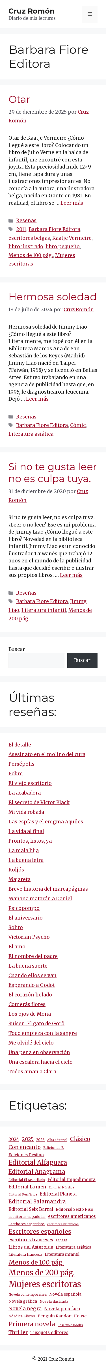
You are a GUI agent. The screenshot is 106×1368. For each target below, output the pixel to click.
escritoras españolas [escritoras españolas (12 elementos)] (27, 1216)
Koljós (16, 870)
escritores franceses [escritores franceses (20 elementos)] (30, 1239)
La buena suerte (27, 966)
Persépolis (21, 764)
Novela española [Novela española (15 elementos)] (65, 1294)
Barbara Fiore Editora (54, 229)
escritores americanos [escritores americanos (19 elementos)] (72, 1216)
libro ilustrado (25, 246)
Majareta (19, 879)
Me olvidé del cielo (31, 1043)
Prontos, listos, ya (30, 841)
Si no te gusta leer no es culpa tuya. (52, 473)
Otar (19, 99)
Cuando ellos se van (32, 975)
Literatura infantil (43, 610)
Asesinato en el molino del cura (46, 754)
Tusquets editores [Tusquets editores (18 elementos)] (49, 1332)
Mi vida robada (26, 812)
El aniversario (25, 918)
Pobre (15, 774)
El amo (16, 947)
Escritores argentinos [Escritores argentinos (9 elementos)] (26, 1224)
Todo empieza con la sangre (42, 1033)
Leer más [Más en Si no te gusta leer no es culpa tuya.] (71, 575)
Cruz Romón (31, 11)
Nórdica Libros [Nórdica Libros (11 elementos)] (21, 1316)
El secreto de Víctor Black (39, 802)
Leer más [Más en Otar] (71, 203)
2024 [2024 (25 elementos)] (13, 1139)
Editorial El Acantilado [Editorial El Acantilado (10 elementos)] (26, 1180)
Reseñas (26, 220)
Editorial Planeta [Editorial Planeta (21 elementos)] (58, 1194)
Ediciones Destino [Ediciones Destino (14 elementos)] (26, 1155)
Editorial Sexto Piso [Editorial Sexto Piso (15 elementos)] (74, 1209)
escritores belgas (29, 238)
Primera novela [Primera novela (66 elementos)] (31, 1324)
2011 (21, 229)
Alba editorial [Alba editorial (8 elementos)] (57, 1140)
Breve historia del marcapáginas (48, 889)
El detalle (19, 745)
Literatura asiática (30, 434)
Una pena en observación (39, 1052)
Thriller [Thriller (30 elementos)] (18, 1332)
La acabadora (24, 793)
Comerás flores (27, 1004)
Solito (15, 927)
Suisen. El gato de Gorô (36, 1023)
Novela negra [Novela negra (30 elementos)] (25, 1309)
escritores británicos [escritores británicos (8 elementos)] (63, 1224)
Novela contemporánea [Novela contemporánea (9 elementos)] (27, 1294)
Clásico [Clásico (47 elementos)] (80, 1139)
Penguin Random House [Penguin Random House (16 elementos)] (62, 1316)
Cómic (78, 425)
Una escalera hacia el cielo (40, 1062)
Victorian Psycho (29, 937)
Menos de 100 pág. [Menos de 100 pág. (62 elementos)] (36, 1262)
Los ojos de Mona (29, 1014)
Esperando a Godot (31, 985)
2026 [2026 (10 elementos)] (40, 1140)
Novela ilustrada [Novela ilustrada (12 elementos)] (54, 1301)
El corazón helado (30, 995)
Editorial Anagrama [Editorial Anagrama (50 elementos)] (36, 1171)
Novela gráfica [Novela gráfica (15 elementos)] (22, 1301)
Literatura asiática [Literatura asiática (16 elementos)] (73, 1247)
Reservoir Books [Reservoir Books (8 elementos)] (70, 1325)
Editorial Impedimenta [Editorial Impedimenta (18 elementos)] (71, 1179)
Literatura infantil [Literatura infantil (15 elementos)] (62, 1254)
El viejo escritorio (30, 783)
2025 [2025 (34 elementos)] (28, 1139)
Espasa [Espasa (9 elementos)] (61, 1240)
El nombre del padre (33, 956)
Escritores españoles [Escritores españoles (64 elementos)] (39, 1231)
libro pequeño (63, 246)
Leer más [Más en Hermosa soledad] (37, 399)
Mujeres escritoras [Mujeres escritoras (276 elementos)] (44, 1284)
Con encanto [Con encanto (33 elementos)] (24, 1147)
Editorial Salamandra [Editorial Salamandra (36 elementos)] (37, 1201)
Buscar (16, 649)
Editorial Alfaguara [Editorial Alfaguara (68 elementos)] (37, 1162)
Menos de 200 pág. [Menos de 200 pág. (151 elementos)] (41, 1272)
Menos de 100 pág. (30, 255)
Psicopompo (24, 908)
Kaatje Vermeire (72, 238)
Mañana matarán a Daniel (40, 899)
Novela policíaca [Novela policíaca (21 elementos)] (62, 1308)
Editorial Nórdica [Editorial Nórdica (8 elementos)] (61, 1187)
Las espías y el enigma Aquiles (45, 822)
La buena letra (26, 860)
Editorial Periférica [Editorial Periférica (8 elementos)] (22, 1194)
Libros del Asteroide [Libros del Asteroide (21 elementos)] (30, 1247)
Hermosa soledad (52, 297)
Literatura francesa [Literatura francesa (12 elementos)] (25, 1254)
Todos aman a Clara (32, 1072)
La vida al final (26, 831)
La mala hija (23, 850)
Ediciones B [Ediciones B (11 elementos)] (53, 1147)
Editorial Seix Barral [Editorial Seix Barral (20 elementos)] (30, 1209)
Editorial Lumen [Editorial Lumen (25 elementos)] (27, 1187)
